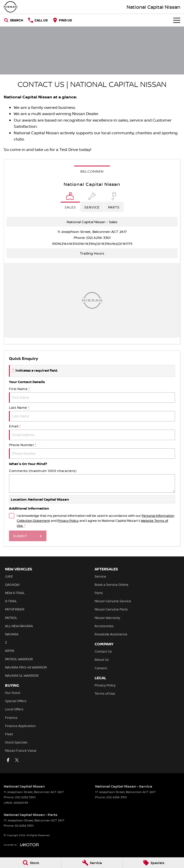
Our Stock (12, 692)
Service (100, 576)
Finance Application (20, 726)
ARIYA (9, 650)
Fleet (9, 734)
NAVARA (11, 634)
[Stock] (30, 863)
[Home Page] (10, 7)
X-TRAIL (11, 601)
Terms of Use (105, 693)
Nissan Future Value (20, 750)
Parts (99, 593)
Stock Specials (16, 742)
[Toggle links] (21, 845)
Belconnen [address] (92, 171)
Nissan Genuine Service (113, 601)
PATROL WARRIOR (19, 659)
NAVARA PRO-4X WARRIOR (26, 667)
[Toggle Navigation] (176, 20)
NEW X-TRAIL (15, 593)
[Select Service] (92, 202)
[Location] (70, 202)
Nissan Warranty (107, 617)
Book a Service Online (111, 584)
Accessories (104, 626)
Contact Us (103, 651)
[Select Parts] (114, 202)
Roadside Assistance (111, 634)
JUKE (9, 576)
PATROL (11, 617)
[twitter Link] (17, 760)
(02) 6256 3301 (98, 237)
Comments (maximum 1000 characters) (92, 480)
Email (92, 432)
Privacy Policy (105, 685)
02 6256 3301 (24, 825)
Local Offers (14, 709)
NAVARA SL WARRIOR (22, 675)
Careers (101, 668)
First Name (92, 395)
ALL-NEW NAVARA (19, 626)
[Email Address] (92, 243)
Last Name (92, 413)
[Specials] (153, 863)
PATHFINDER (14, 609)
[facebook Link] (8, 760)
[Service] (92, 863)
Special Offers (15, 701)
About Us (102, 659)
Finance (11, 717)
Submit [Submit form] (20, 536)
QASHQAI (12, 584)
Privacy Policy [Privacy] (67, 520)
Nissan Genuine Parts (111, 609)
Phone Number (92, 451)
